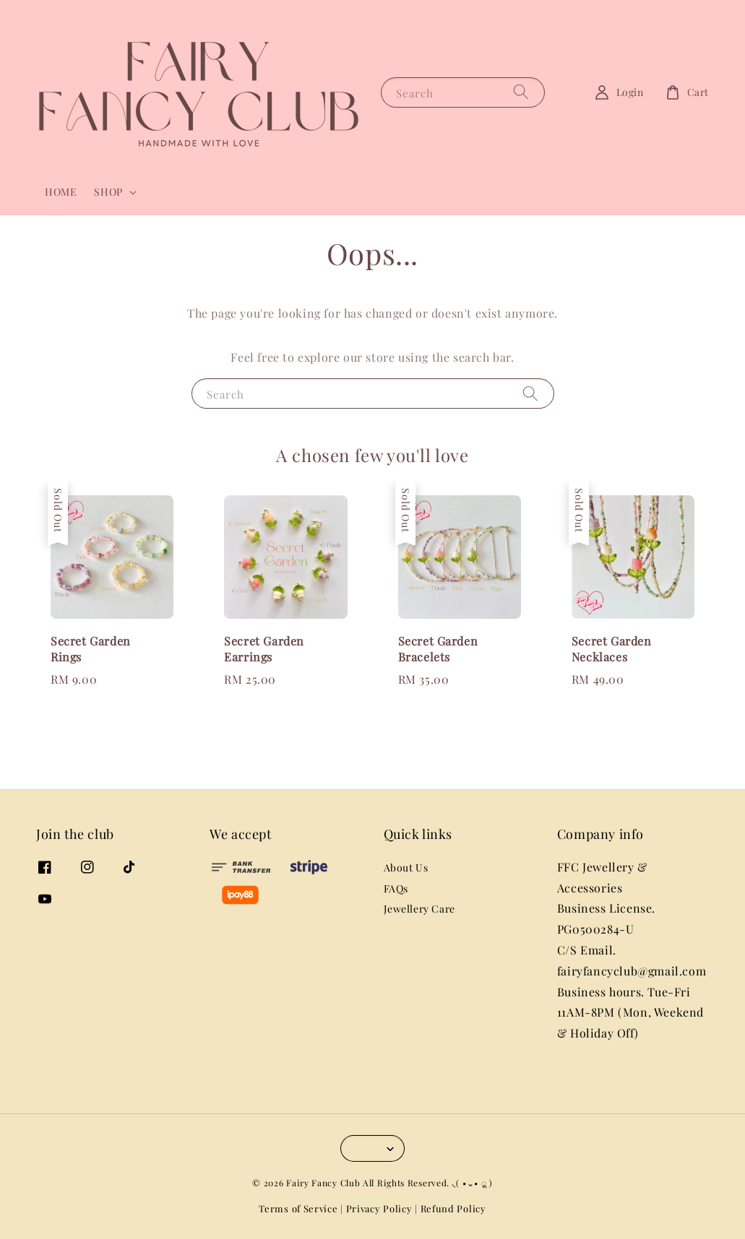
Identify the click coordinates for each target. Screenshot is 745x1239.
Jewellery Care (419, 909)
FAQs (396, 888)
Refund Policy (453, 1208)
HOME (61, 192)
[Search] (521, 92)
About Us (406, 867)
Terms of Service (298, 1208)
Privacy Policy (379, 1208)
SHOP (108, 192)
